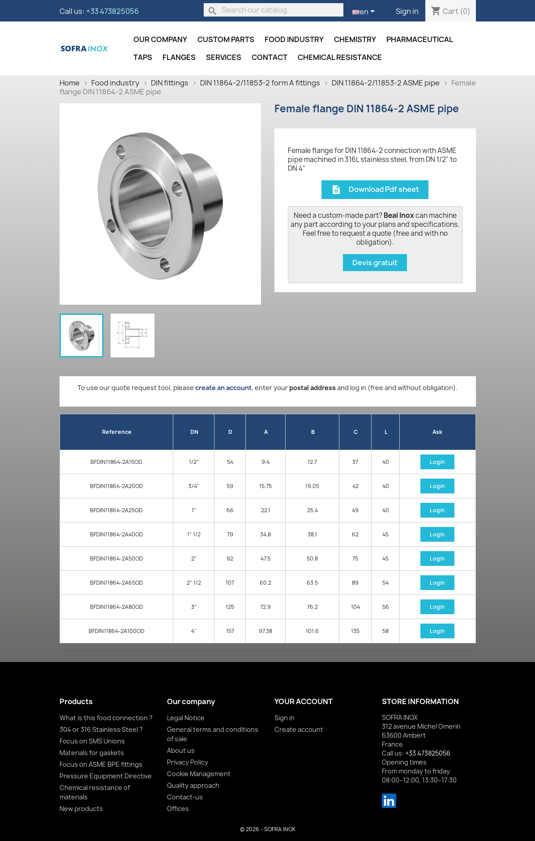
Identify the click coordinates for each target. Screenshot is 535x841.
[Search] (273, 10)
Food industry (294, 39)
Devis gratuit (375, 263)
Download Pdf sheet (375, 189)
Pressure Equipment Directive (106, 776)
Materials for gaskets (92, 752)
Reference (117, 432)
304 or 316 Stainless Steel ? (101, 729)
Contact (269, 57)
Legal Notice (186, 718)
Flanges (179, 57)
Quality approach (193, 785)
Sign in (407, 11)
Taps (142, 57)
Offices (178, 808)
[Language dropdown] (365, 12)
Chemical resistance (340, 57)
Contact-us (185, 797)
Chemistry (355, 39)
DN (194, 432)
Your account (303, 701)
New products (81, 808)
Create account (298, 729)
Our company (160, 39)
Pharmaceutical (419, 39)
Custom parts (225, 39)
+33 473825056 (112, 11)
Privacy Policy (187, 762)
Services (223, 57)
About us (181, 750)
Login (437, 462)
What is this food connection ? (106, 718)
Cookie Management (199, 773)
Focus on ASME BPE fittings (101, 764)
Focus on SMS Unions (92, 741)
